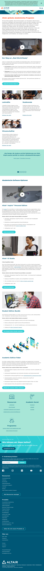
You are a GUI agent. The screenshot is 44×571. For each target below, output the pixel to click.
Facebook (32, 404)
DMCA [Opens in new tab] (33, 564)
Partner (3, 543)
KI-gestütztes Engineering (8, 502)
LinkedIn (32, 407)
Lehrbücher (11, 404)
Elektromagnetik (5, 505)
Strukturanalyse (5, 521)
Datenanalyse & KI (6, 503)
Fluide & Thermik (6, 509)
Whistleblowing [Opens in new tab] (38, 564)
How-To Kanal (12, 407)
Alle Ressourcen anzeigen (11, 494)
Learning (4, 486)
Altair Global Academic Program (9, 490)
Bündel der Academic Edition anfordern (14, 387)
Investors (4, 544)
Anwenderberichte (6, 478)
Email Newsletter (6, 551)
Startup (3, 488)
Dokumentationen (6, 483)
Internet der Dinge (6, 514)
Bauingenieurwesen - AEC (8, 522)
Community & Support (7, 485)
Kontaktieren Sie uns (9, 448)
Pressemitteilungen (6, 549)
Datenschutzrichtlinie (5, 467)
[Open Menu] (42, 8)
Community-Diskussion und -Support (12, 409)
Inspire (5, 209)
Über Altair (4, 536)
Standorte (4, 538)
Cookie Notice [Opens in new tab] (29, 564)
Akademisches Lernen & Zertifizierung (11, 411)
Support (4, 546)
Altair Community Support (16, 327)
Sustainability (5, 540)
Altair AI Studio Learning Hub (26, 281)
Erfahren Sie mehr (6, 115)
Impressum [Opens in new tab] (4, 566)
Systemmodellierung (6, 524)
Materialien (4, 517)
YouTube (32, 409)
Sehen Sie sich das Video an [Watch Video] (11, 83)
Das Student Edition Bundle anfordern (13, 331)
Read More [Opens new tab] (35, 5)
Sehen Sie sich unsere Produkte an (14, 528)
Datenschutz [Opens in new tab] (13, 564)
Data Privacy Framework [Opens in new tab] (21, 564)
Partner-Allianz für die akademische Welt (12, 428)
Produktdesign (5, 512)
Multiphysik (4, 519)
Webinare (4, 479)
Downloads (4, 481)
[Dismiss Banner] (41, 3)
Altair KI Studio (17, 266)
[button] (18, 172)
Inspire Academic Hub (21, 225)
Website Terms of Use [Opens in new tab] (6, 564)
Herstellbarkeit (5, 516)
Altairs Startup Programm (12, 430)
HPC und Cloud (5, 510)
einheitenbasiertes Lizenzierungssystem (32, 375)
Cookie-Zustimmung (11, 566)
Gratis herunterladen (9, 232)
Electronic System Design (7, 507)
